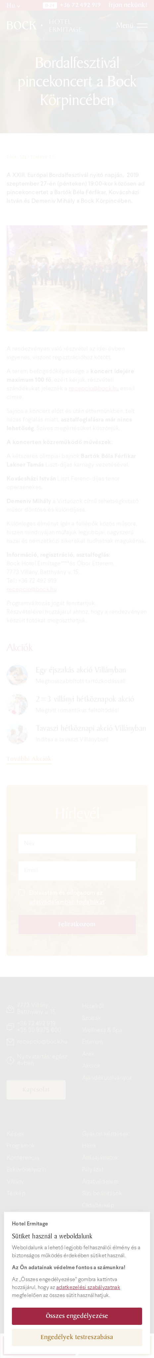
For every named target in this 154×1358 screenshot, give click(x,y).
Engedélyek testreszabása (77, 1337)
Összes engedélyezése (77, 1316)
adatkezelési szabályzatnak (88, 1287)
